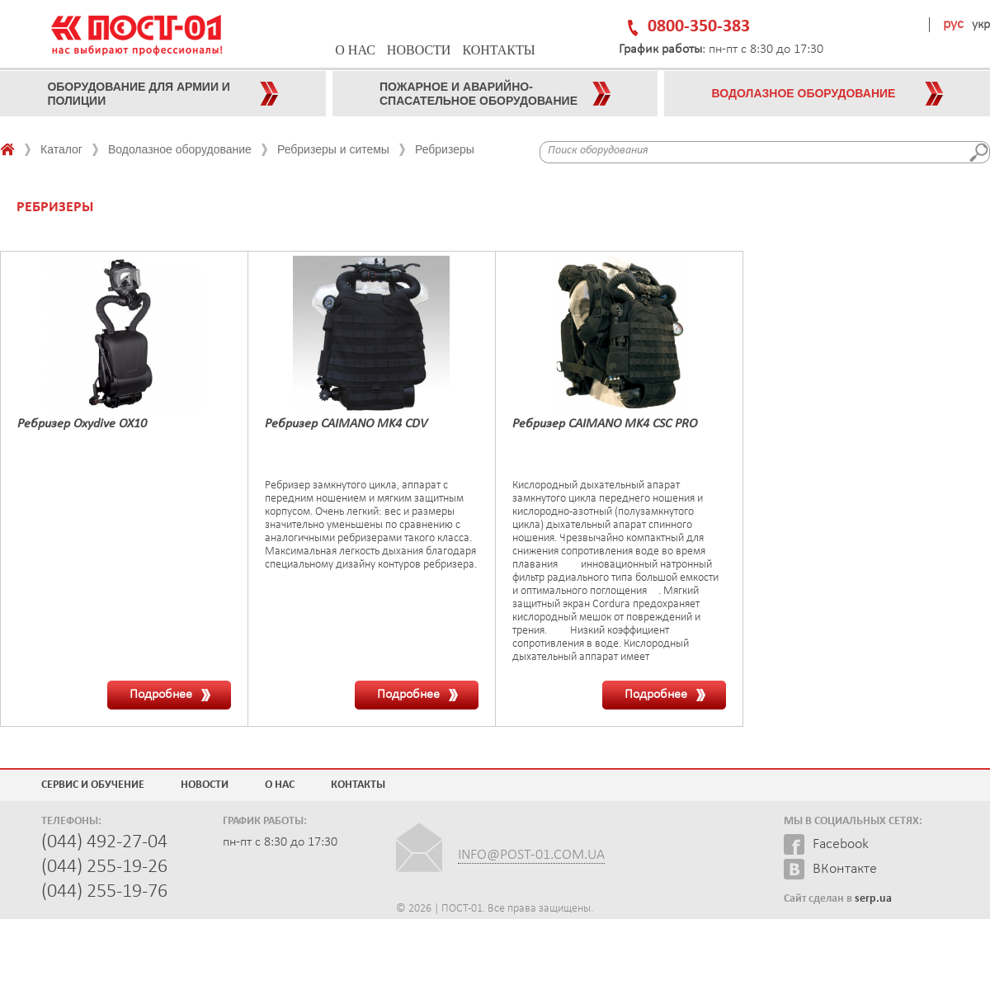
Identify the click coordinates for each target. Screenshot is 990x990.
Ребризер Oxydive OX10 (82, 424)
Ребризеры (444, 149)
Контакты (498, 50)
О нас (355, 50)
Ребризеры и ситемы (333, 149)
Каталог (61, 149)
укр (981, 24)
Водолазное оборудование (180, 149)
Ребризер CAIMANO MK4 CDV (346, 424)
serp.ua (873, 899)
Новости (419, 50)
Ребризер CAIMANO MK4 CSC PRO (604, 424)
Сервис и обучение (92, 785)
